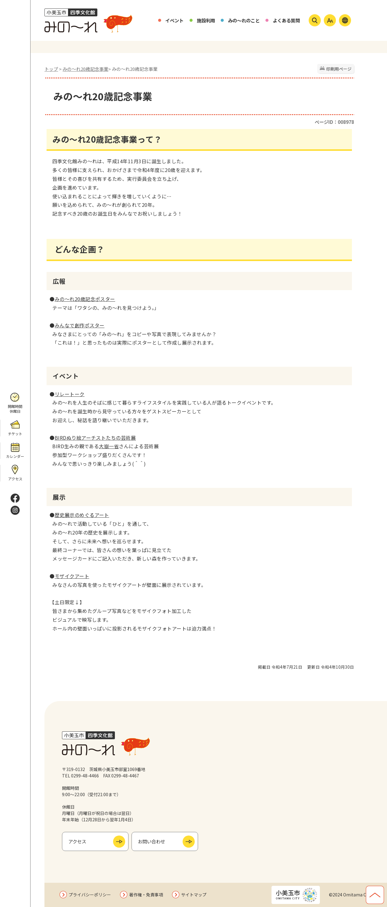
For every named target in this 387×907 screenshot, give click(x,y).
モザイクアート (72, 576)
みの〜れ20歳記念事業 (85, 69)
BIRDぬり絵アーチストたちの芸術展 (95, 437)
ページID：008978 (334, 121)
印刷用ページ (339, 69)
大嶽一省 (109, 446)
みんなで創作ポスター (80, 325)
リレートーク (70, 394)
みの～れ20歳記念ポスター (85, 299)
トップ (51, 69)
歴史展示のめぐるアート (82, 514)
